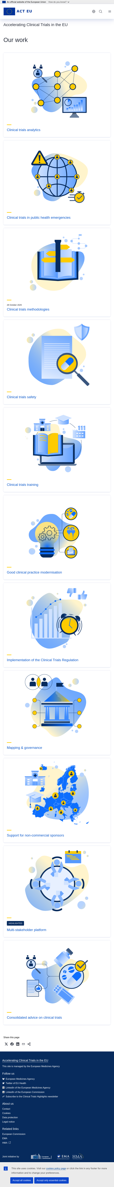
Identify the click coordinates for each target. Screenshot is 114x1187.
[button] (6, 1044)
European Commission (13, 1134)
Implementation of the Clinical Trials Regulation (42, 660)
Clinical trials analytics (23, 130)
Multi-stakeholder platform (26, 930)
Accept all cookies (22, 1180)
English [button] (93, 11)
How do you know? (59, 2)
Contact (6, 1109)
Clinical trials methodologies (28, 309)
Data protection (10, 1117)
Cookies (6, 1113)
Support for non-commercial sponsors (35, 835)
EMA (4, 1138)
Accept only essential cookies (51, 1180)
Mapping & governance (24, 748)
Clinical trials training (22, 485)
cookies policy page (56, 1168)
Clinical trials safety (21, 397)
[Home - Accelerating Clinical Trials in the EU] (17, 11)
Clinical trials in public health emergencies (39, 217)
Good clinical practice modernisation (34, 572)
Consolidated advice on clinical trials (34, 1017)
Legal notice (8, 1122)
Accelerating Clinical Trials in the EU (25, 1060)
